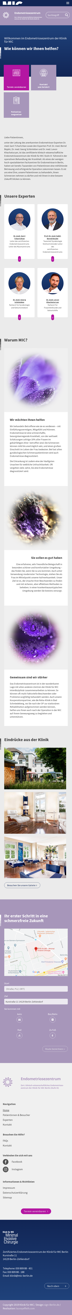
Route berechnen (55, 1048)
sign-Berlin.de (51, 1304)
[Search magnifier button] (66, 15)
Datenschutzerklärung (15, 1192)
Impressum (9, 1187)
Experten (8, 1119)
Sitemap (7, 1197)
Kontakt (7, 1124)
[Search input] (55, 15)
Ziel (6, 996)
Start (6, 983)
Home (6, 1110)
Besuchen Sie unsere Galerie (22, 885)
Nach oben (56, 1286)
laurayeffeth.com (25, 1308)
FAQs (5, 1140)
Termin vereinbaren (36, 1211)
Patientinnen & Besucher (16, 1115)
